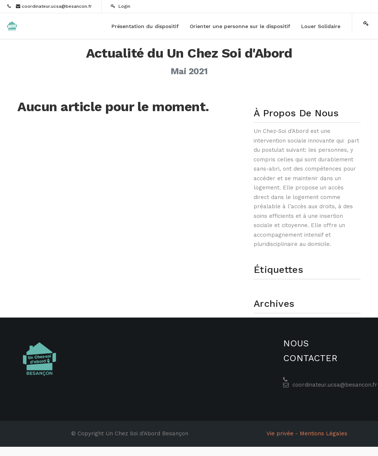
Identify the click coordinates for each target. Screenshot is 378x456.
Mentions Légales (323, 433)
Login (120, 6)
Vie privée (280, 433)
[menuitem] (145, 26)
